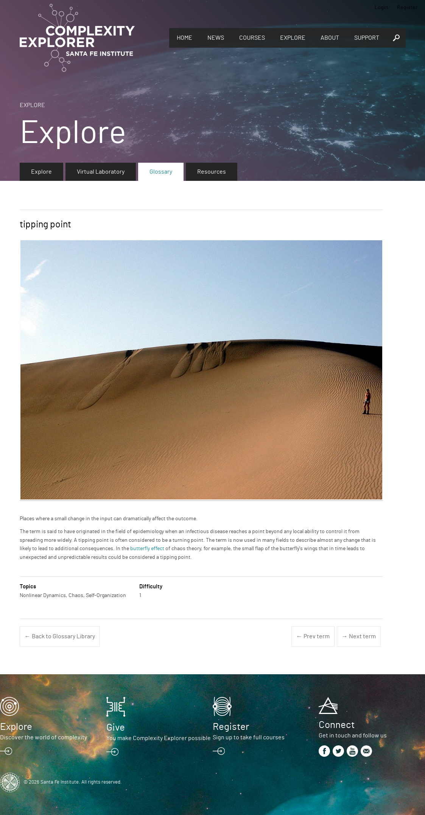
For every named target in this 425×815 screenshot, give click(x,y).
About (330, 38)
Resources (211, 172)
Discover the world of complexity (43, 737)
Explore (292, 38)
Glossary (160, 172)
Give (115, 728)
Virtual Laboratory (101, 172)
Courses (252, 38)
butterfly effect (147, 548)
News (215, 38)
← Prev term (313, 636)
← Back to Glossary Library (60, 636)
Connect (337, 725)
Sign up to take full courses (249, 737)
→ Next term (359, 636)
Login (381, 7)
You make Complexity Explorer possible (158, 738)
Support (366, 38)
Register (407, 7)
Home (184, 38)
